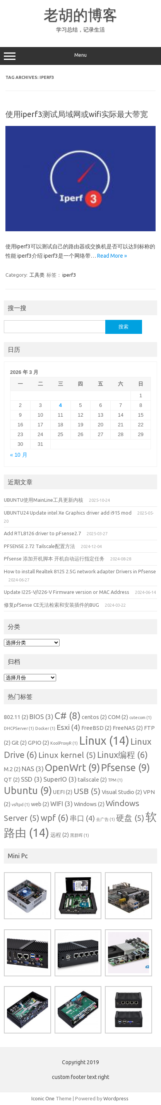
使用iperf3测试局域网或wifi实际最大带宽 (76, 114)
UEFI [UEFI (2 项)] (62, 792)
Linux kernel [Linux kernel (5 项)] (67, 755)
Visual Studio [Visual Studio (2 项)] (122, 792)
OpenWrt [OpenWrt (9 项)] (72, 767)
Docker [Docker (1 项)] (45, 728)
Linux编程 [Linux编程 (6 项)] (122, 754)
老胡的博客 (80, 15)
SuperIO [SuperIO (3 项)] (60, 779)
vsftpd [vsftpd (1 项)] (21, 804)
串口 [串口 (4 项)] (82, 818)
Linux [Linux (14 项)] (104, 740)
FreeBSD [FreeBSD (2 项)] (96, 728)
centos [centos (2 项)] (94, 717)
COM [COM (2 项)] (118, 717)
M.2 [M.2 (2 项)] (12, 769)
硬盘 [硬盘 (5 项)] (130, 817)
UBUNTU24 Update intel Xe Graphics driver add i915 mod (68, 512)
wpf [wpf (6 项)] (55, 817)
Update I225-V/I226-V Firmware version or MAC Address (66, 592)
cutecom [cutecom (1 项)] (140, 717)
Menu (80, 56)
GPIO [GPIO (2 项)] (38, 743)
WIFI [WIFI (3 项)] (61, 803)
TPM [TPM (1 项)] (115, 780)
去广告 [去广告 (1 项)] (105, 819)
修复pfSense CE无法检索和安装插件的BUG (51, 604)
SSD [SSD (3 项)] (31, 779)
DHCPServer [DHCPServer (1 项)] (19, 728)
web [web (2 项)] (40, 804)
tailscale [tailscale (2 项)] (92, 780)
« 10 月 (18, 455)
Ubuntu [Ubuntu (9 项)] (28, 790)
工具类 (37, 275)
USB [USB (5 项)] (87, 791)
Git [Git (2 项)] (19, 743)
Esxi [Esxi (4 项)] (68, 727)
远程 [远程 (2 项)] (59, 835)
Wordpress (115, 1098)
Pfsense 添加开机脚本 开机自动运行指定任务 (54, 558)
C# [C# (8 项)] (67, 715)
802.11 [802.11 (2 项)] (16, 717)
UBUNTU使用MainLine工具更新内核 (43, 500)
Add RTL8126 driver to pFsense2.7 (42, 533)
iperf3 (69, 275)
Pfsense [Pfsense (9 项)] (125, 767)
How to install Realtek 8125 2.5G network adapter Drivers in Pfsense (80, 571)
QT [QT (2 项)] (12, 780)
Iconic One (43, 1098)
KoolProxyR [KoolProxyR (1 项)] (64, 743)
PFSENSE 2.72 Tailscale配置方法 (39, 546)
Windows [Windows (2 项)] (89, 804)
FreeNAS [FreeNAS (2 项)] (128, 728)
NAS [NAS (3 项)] (33, 768)
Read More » (112, 256)
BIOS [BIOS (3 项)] (41, 716)
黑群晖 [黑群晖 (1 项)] (79, 835)
